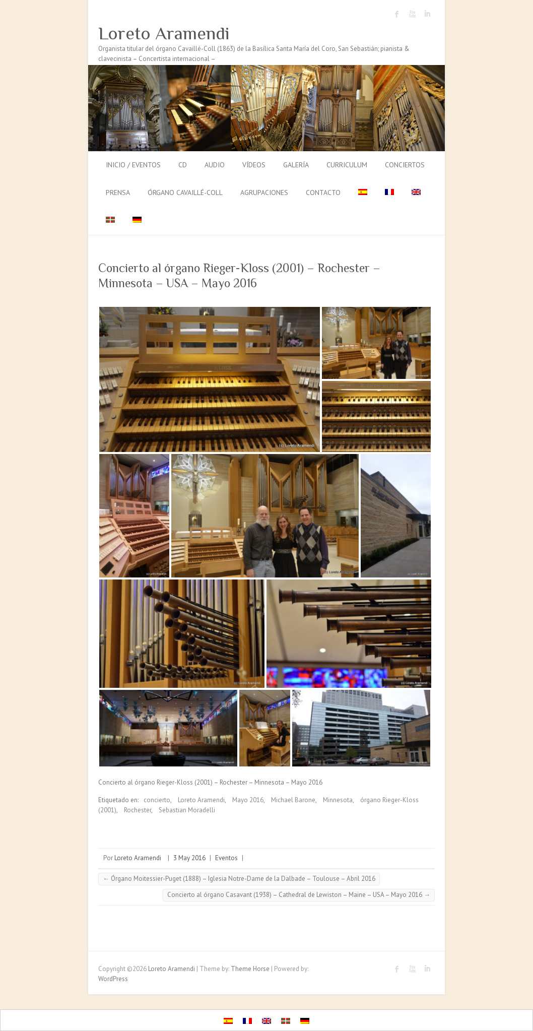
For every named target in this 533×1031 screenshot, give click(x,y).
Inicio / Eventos (133, 164)
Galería (296, 164)
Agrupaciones (264, 192)
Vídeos (253, 164)
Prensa (118, 192)
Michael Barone (293, 800)
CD (182, 164)
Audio (215, 164)
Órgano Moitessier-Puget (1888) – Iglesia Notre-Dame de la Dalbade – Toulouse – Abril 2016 (239, 878)
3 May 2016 (189, 858)
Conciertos (405, 164)
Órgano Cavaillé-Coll (185, 192)
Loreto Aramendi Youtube (412, 14)
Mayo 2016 (247, 800)
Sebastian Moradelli (187, 810)
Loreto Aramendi (164, 33)
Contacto (323, 192)
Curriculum (346, 164)
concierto (157, 800)
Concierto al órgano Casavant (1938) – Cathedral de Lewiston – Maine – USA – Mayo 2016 (298, 894)
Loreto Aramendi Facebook (397, 14)
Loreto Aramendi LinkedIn (427, 14)
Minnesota (338, 800)
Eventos (226, 858)
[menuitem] (362, 193)
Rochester (137, 810)
